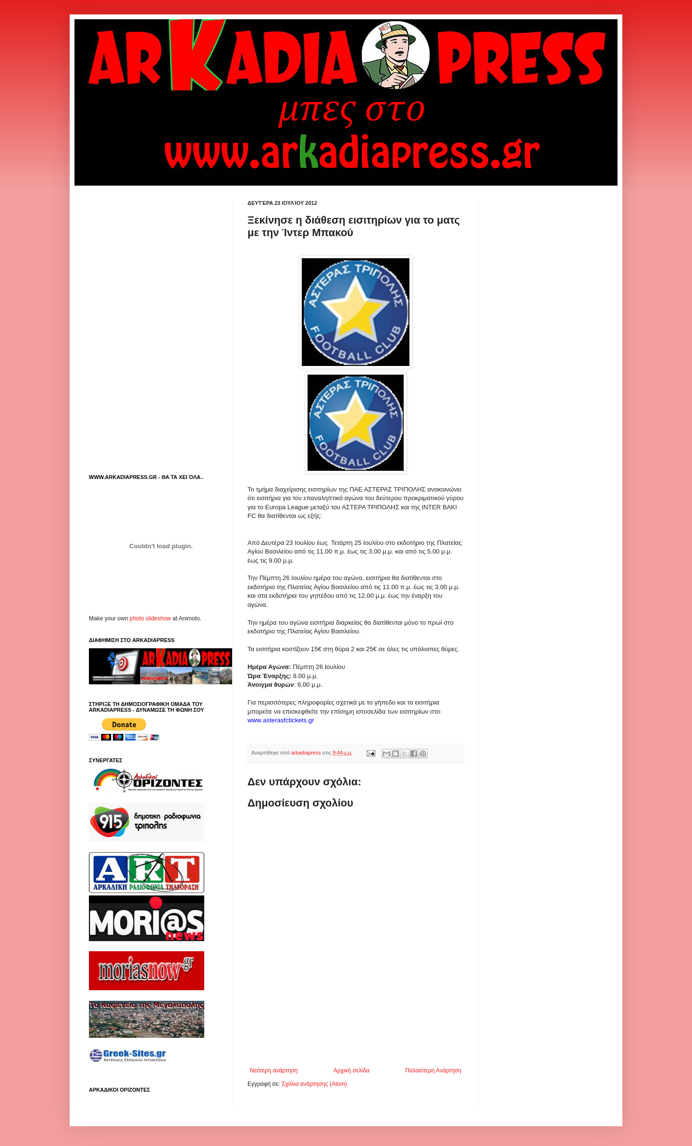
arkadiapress (306, 753)
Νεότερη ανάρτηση (273, 1070)
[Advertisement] (359, 1040)
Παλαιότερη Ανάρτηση (433, 1070)
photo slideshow (150, 618)
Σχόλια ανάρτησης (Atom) (314, 1084)
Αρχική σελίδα (352, 1070)
